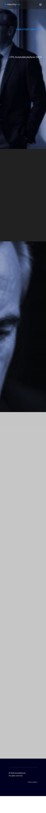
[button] (40, 4)
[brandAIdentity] (12, 4)
